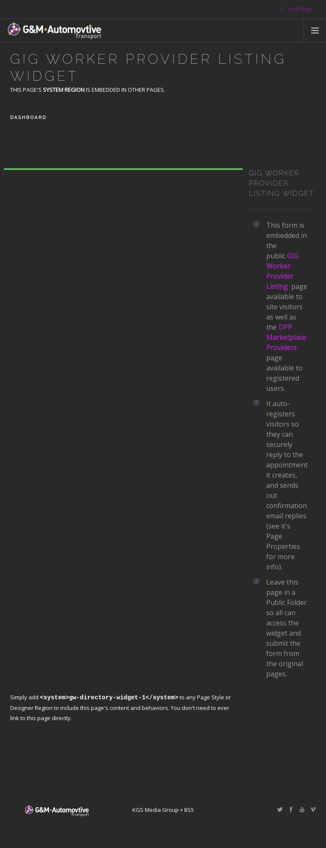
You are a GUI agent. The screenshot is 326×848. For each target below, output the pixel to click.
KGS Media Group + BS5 (163, 810)
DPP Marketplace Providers (286, 337)
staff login (296, 9)
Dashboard (28, 117)
